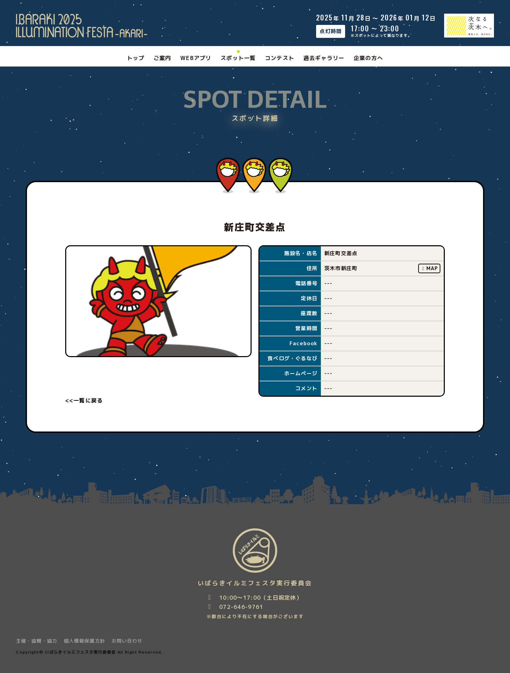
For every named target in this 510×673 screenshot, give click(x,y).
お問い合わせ (127, 641)
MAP (429, 268)
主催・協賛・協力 (36, 641)
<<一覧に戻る (84, 400)
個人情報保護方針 (84, 641)
